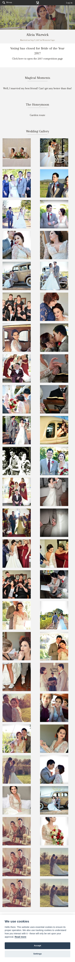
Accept (37, 945)
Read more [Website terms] (20, 937)
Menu (7, 2)
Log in (69, 2)
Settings (37, 954)
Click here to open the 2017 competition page (37, 58)
